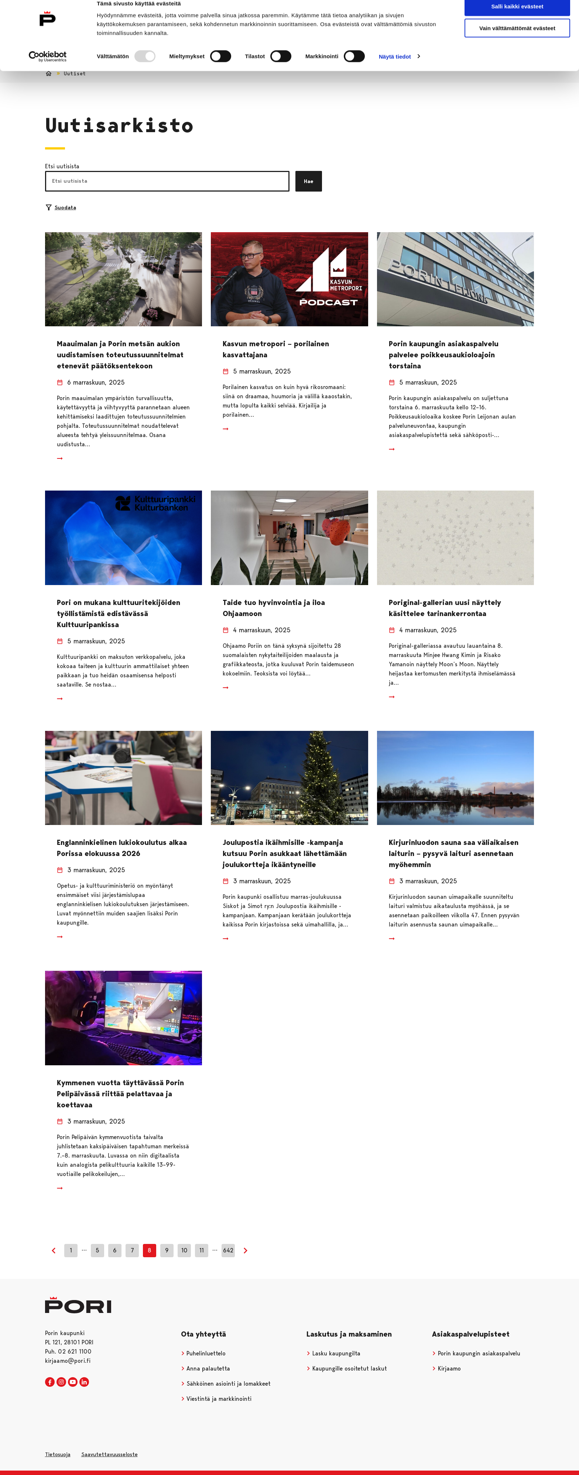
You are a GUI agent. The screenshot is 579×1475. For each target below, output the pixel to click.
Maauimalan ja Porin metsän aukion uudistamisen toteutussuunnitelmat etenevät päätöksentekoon (120, 354)
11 (201, 1250)
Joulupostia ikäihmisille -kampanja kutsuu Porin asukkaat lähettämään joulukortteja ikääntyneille (285, 853)
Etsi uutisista (62, 166)
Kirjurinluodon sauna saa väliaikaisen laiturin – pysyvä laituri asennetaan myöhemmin (453, 853)
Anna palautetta (205, 1368)
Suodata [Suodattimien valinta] (61, 207)
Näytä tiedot (395, 68)
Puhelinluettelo (203, 1353)
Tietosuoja (58, 1454)
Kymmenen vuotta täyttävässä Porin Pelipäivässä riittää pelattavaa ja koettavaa (120, 1093)
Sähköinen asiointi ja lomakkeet (226, 1383)
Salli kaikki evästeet (517, 18)
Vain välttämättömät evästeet (517, 40)
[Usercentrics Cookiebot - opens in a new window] (48, 68)
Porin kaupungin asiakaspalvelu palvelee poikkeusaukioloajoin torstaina (444, 354)
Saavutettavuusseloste (109, 1454)
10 (184, 1250)
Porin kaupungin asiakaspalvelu (476, 1353)
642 (228, 1250)
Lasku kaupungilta (333, 1353)
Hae (309, 181)
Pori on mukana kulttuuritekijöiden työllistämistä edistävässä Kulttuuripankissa (118, 613)
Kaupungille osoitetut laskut (346, 1368)
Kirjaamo (446, 1368)
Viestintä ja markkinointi (216, 1398)
